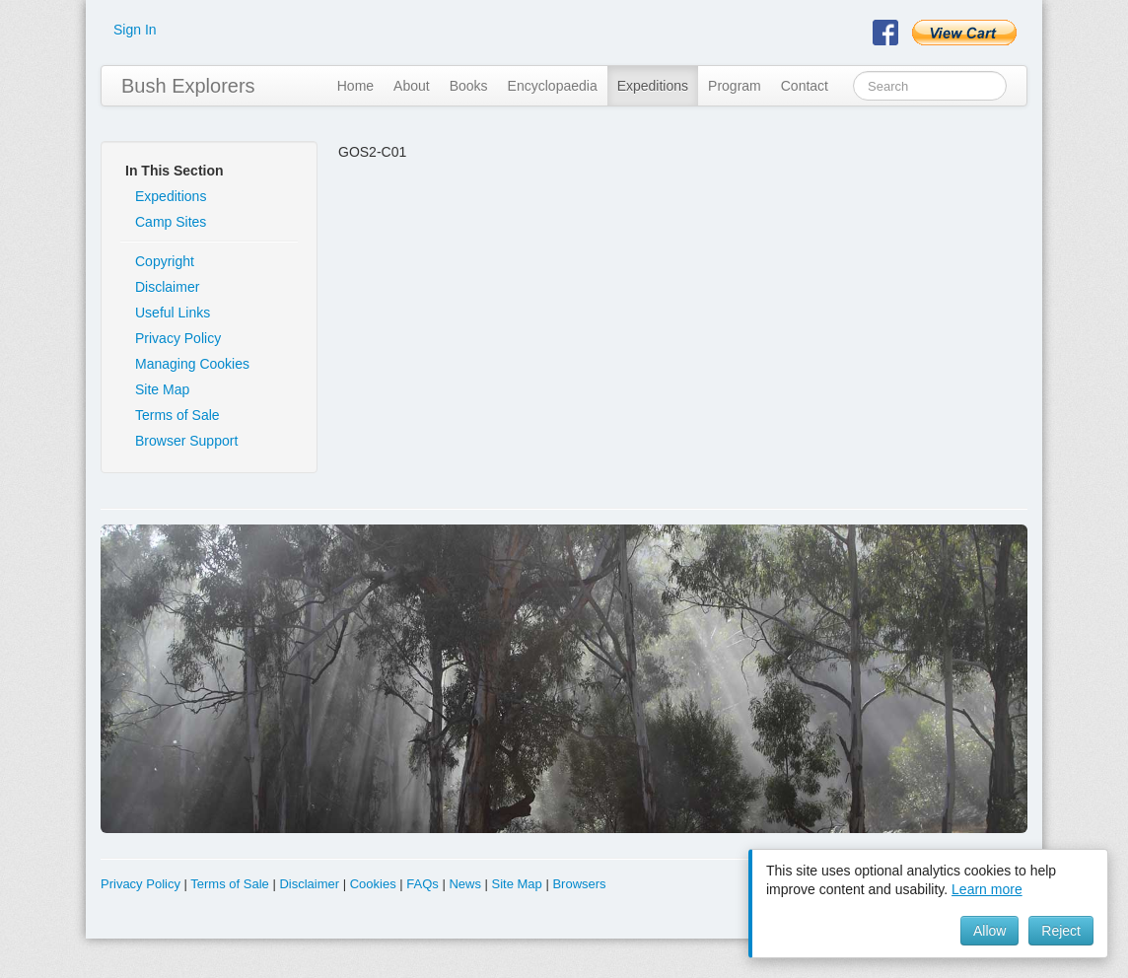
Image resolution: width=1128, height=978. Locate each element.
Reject (1061, 931)
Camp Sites (170, 222)
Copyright (164, 261)
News (465, 883)
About (411, 86)
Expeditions (652, 86)
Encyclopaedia (553, 86)
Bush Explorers (188, 86)
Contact (804, 86)
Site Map (162, 389)
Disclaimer (167, 287)
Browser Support (186, 441)
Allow (989, 931)
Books (469, 86)
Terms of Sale (177, 415)
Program (734, 86)
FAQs (422, 883)
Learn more (987, 889)
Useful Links (172, 312)
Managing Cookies (192, 364)
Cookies (373, 883)
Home (355, 86)
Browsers (578, 883)
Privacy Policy (178, 338)
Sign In (135, 29)
